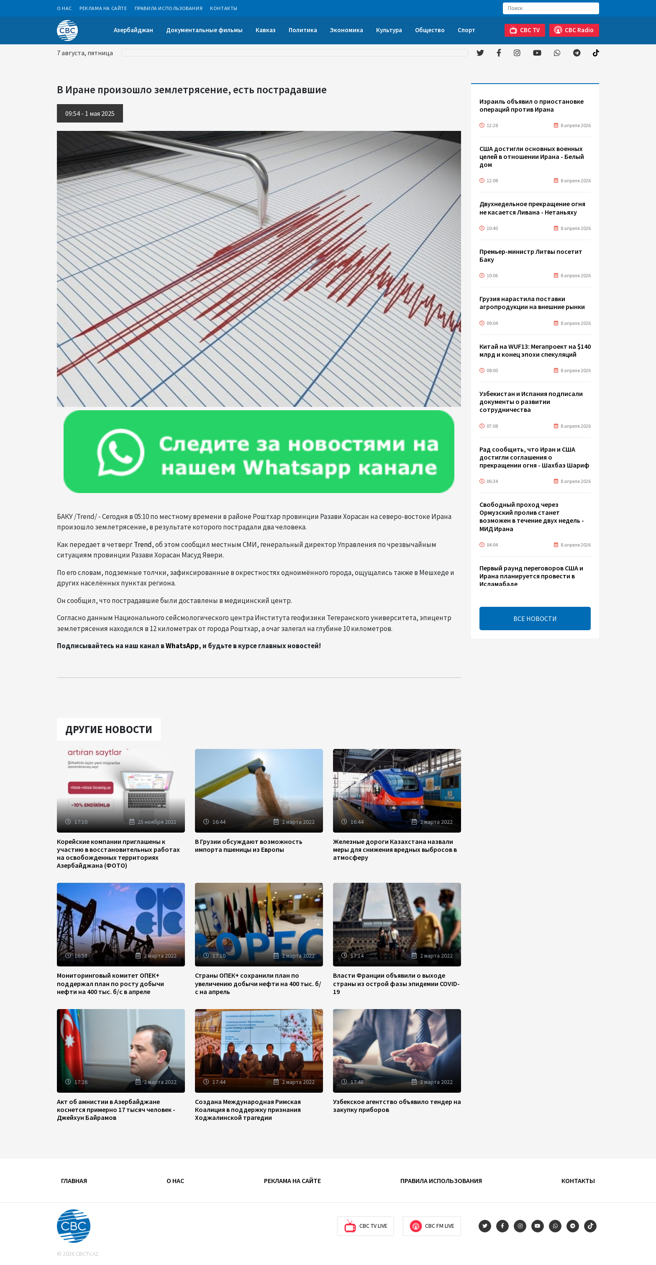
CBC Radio (574, 30)
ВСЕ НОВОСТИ (535, 618)
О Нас (64, 8)
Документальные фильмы (204, 30)
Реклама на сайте (103, 8)
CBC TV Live (365, 1226)
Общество (430, 30)
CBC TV (524, 30)
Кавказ (266, 30)
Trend (143, 544)
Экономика (346, 30)
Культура (389, 30)
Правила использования (169, 8)
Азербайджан (133, 30)
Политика (303, 30)
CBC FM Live (431, 1226)
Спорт (466, 30)
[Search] (551, 8)
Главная (74, 1180)
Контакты (224, 8)
